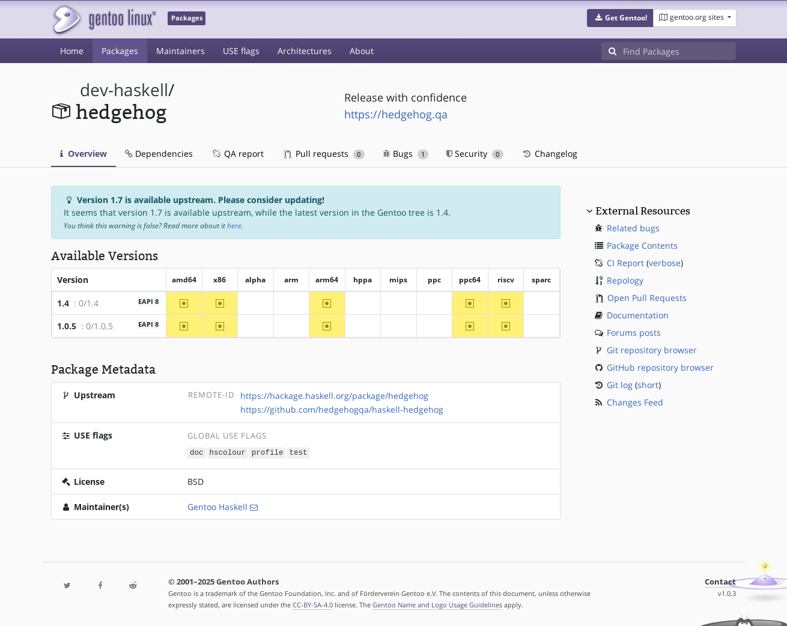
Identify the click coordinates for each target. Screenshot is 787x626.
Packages (120, 50)
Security (474, 153)
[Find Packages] (679, 51)
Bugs (406, 153)
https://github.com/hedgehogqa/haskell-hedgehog (341, 409)
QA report (237, 153)
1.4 (63, 303)
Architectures (305, 50)
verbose (665, 263)
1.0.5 (66, 326)
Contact (720, 581)
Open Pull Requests (647, 297)
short (647, 384)
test (298, 452)
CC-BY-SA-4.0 (313, 604)
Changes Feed (635, 402)
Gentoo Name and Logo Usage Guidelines (437, 604)
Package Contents (642, 245)
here (234, 225)
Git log (620, 384)
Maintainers (180, 50)
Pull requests (324, 153)
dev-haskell (124, 90)
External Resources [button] (642, 211)
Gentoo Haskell (217, 506)
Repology (625, 280)
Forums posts (634, 332)
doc (197, 452)
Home (72, 50)
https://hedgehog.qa (396, 114)
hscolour (227, 452)
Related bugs (633, 228)
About (362, 50)
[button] (620, 18)
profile (268, 452)
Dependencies (159, 153)
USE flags (241, 50)
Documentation (638, 315)
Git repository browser (652, 350)
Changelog (549, 153)
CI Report (625, 263)
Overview (83, 153)
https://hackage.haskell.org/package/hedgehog (334, 395)
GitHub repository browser (660, 367)
